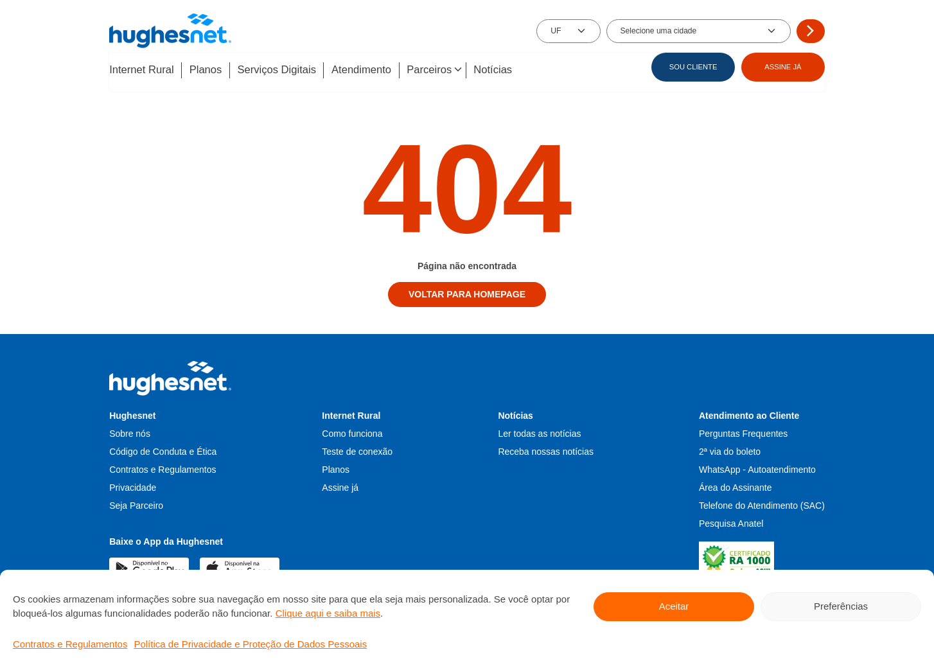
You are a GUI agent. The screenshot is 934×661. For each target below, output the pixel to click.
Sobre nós (129, 432)
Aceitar (674, 606)
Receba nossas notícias (546, 450)
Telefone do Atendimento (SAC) (762, 503)
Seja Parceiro (136, 503)
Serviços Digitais (284, 70)
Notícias (512, 70)
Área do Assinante (735, 485)
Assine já (340, 485)
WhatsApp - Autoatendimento (757, 468)
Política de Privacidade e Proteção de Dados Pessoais (250, 644)
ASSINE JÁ (782, 67)
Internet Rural (142, 70)
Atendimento (373, 70)
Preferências (841, 606)
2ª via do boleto (730, 450)
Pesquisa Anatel (731, 521)
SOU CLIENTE (693, 67)
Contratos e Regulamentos (70, 644)
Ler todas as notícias (539, 432)
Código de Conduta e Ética (162, 450)
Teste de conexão (357, 450)
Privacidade (132, 485)
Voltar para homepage (467, 293)
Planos (209, 70)
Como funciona (352, 432)
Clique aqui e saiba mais (328, 613)
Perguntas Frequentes (743, 432)
